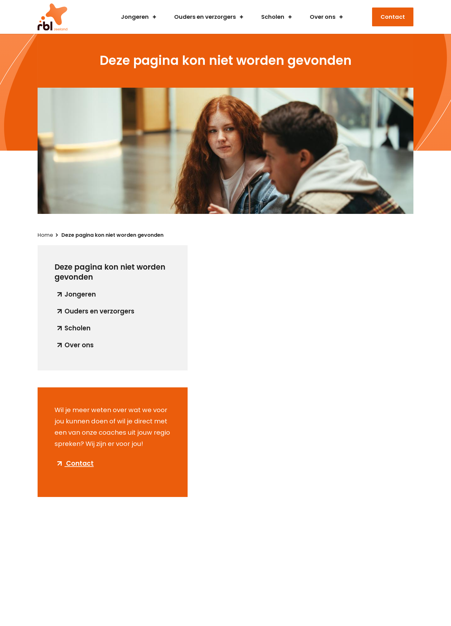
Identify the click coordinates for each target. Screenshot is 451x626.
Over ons (322, 17)
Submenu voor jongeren (154, 17)
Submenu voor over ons (341, 17)
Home (45, 235)
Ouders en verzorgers (205, 17)
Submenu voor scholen (290, 17)
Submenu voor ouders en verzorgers (241, 17)
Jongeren (135, 17)
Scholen (272, 17)
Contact (393, 17)
